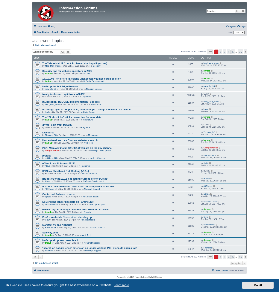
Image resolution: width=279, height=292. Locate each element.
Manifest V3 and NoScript (57, 225)
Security (97, 66)
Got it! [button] (258, 285)
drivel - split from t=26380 (57, 124)
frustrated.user (51, 204)
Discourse (48, 132)
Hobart (48, 181)
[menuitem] (51, 26)
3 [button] (224, 51)
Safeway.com (50, 232)
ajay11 (48, 197)
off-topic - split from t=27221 (58, 163)
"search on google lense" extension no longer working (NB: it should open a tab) (89, 248)
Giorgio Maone (52, 150)
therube (49, 212)
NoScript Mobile (88, 220)
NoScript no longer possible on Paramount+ (68, 201)
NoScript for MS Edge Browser (60, 86)
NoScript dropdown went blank (60, 240)
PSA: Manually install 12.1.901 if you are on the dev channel (77, 148)
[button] (210, 52)
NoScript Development (93, 81)
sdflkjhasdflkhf (51, 158)
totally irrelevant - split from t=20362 (63, 94)
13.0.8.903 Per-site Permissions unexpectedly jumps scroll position (81, 78)
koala (47, 112)
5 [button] (233, 51)
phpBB (130, 277)
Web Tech (88, 143)
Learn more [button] (121, 285)
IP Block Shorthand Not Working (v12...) (65, 171)
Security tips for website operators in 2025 (67, 71)
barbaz (48, 73)
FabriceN (49, 250)
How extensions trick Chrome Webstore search (70, 140)
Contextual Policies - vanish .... (60, 194)
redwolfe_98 (50, 89)
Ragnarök (86, 97)
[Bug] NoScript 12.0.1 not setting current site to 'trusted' (75, 178)
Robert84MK (51, 227)
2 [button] (220, 51)
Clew (47, 220)
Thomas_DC (51, 135)
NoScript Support (88, 112)
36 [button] (240, 51)
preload (46, 155)
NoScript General (94, 89)
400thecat (49, 189)
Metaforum (96, 104)
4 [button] (228, 51)
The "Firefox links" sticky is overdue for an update (71, 117)
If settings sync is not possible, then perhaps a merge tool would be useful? (86, 109)
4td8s (47, 166)
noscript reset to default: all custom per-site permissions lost (78, 186)
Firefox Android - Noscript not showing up (67, 217)
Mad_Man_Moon (53, 66)
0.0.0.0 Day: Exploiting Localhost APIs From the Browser (75, 209)
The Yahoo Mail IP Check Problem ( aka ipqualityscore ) (74, 63)
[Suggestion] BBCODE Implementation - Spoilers (71, 101)
